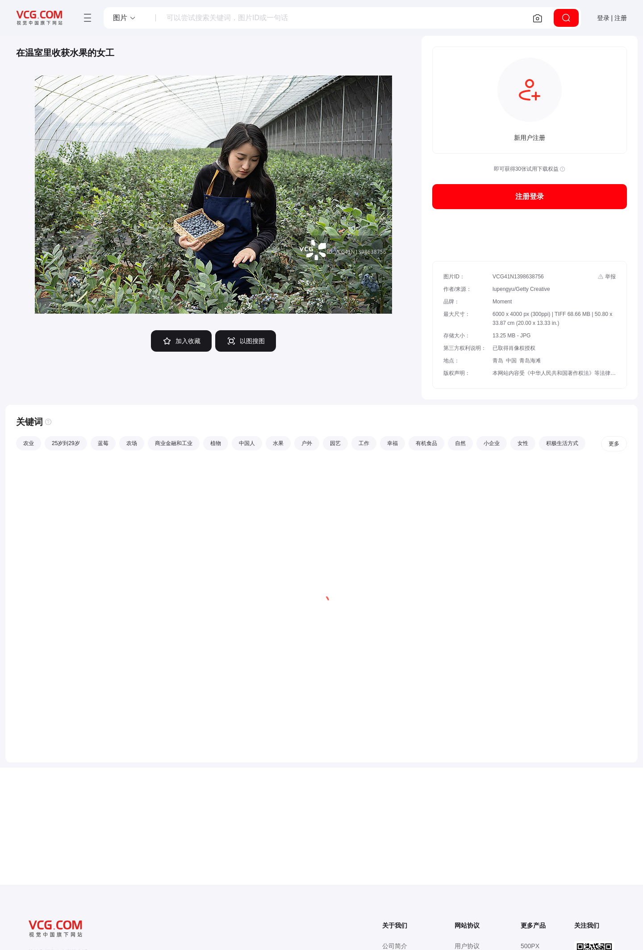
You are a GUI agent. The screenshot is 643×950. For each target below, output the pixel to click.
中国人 (247, 443)
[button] (124, 18)
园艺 (335, 443)
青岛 (498, 360)
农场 (131, 443)
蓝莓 (103, 443)
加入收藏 (181, 341)
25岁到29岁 (66, 443)
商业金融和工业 (173, 443)
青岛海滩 (530, 360)
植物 (215, 443)
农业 (28, 443)
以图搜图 (245, 341)
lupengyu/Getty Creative (521, 289)
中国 (511, 360)
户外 (306, 443)
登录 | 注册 (612, 17)
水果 (278, 443)
